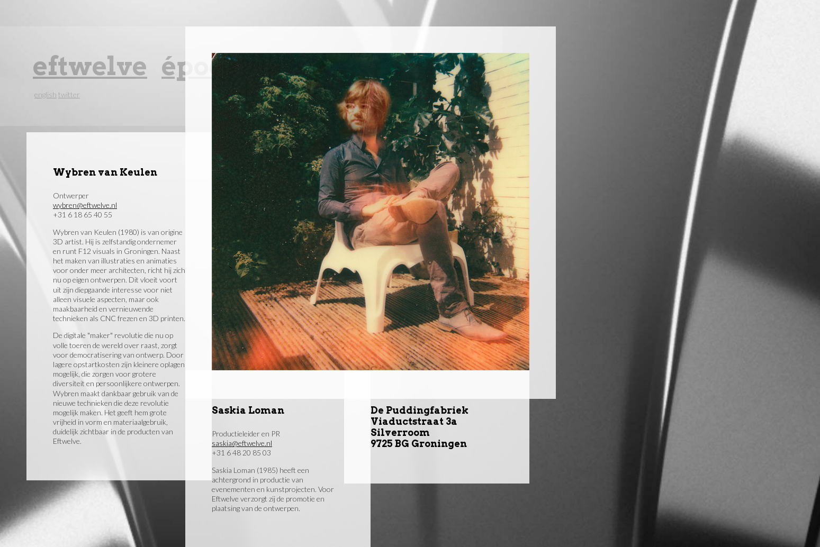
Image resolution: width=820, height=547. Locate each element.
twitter (69, 94)
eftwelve (90, 65)
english (45, 94)
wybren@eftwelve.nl (85, 204)
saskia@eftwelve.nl (242, 443)
